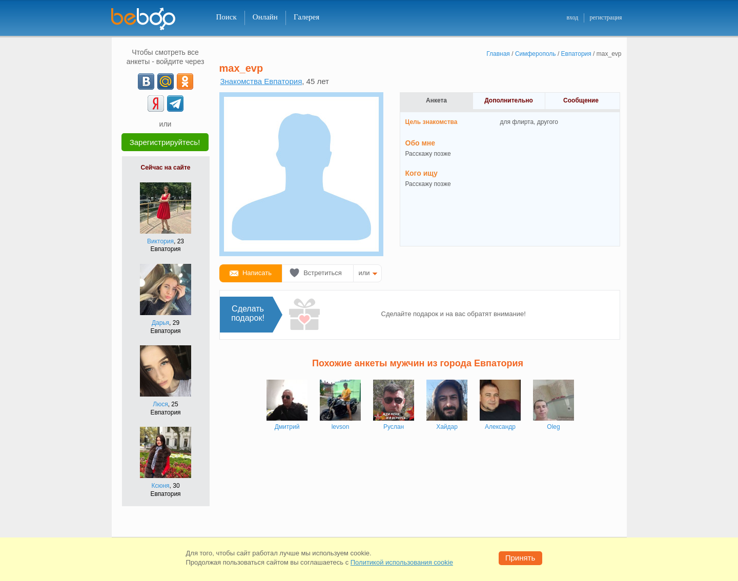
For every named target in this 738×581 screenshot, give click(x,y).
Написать (257, 273)
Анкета (436, 100)
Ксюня (160, 485)
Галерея (306, 17)
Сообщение (581, 100)
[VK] (146, 81)
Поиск (226, 17)
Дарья (160, 322)
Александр (500, 426)
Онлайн (265, 17)
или (364, 273)
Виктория (160, 241)
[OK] (185, 81)
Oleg (553, 426)
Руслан (393, 426)
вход (572, 17)
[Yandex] (156, 103)
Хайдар (447, 426)
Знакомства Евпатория (261, 81)
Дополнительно (508, 100)
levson (341, 426)
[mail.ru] (165, 81)
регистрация (605, 17)
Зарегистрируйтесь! (165, 142)
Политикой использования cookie (402, 562)
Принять (520, 557)
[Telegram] (175, 103)
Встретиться (322, 273)
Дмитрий (287, 426)
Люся (160, 404)
